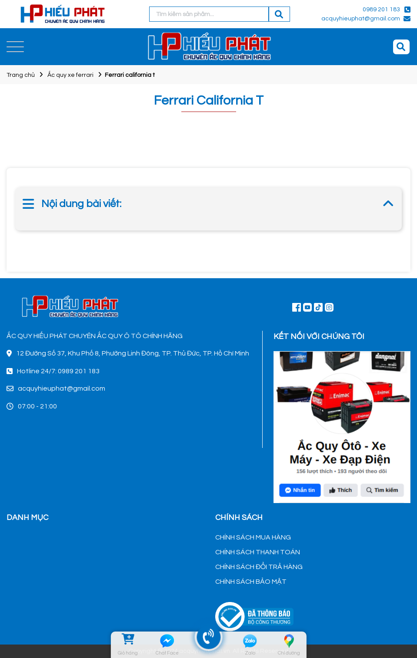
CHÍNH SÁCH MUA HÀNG (253, 537)
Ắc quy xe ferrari (70, 75)
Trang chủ (21, 75)
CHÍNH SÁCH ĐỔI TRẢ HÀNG (259, 566)
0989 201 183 (381, 10)
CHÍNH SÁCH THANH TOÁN (257, 552)
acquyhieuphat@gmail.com (360, 19)
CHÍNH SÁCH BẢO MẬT (251, 581)
